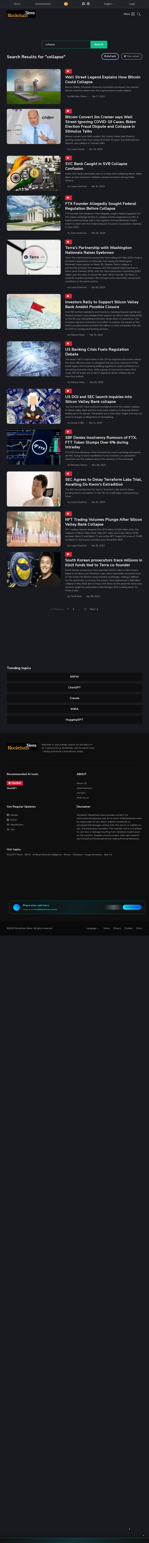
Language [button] (91, 931)
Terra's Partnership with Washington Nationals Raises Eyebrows (98, 251)
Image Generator (93, 857)
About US (82, 786)
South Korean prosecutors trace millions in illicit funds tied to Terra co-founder (103, 565)
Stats (139, 931)
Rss (11, 832)
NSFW (74, 679)
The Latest (132, 56)
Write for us (83, 800)
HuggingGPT (74, 722)
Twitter (12, 822)
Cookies (128, 931)
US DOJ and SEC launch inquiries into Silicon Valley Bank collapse (98, 401)
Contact (81, 795)
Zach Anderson (79, 234)
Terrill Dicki (76, 599)
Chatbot (15, 786)
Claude (74, 701)
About (17, 4)
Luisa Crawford (79, 187)
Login (132, 4)
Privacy (117, 931)
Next (94, 612)
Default (110, 56)
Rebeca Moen (78, 336)
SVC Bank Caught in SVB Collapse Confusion (95, 167)
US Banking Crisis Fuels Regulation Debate (96, 353)
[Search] (66, 45)
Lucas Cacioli (77, 149)
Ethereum (78, 857)
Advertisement (43, 4)
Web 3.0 (108, 857)
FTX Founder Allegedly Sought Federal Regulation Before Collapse (100, 207)
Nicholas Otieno (79, 96)
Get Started (132, 910)
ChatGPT (74, 690)
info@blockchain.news (45, 912)
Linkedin (12, 817)
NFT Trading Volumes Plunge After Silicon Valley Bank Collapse (103, 524)
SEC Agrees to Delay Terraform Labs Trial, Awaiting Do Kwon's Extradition (103, 484)
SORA (74, 712)
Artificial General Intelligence (47, 857)
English (108, 4)
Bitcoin (67, 857)
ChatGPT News (15, 857)
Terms (106, 931)
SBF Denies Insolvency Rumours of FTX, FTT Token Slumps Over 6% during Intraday (100, 444)
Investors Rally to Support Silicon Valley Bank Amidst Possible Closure (101, 305)
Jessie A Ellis (77, 424)
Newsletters (15, 827)
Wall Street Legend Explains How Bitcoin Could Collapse (102, 80)
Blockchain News (23, 931)
